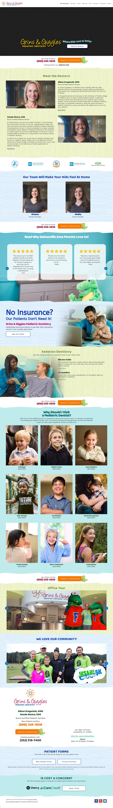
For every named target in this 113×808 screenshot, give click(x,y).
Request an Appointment (70, 60)
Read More (61, 110)
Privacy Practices (69, 762)
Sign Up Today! (18, 334)
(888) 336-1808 (46, 61)
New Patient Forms (44, 762)
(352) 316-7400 (64, 65)
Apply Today (74, 788)
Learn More (62, 368)
